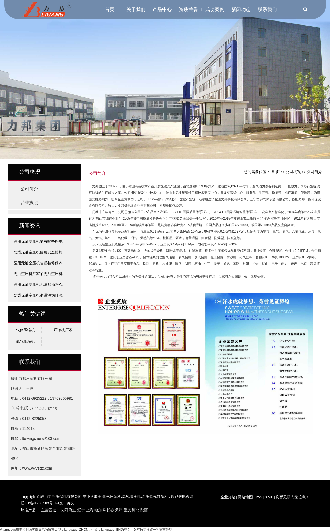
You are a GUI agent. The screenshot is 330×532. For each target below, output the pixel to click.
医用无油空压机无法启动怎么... (40, 284)
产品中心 (162, 9)
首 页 (275, 172)
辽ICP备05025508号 (37, 503)
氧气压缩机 (25, 341)
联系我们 (267, 9)
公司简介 (29, 189)
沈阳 (64, 510)
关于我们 (136, 9)
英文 (70, 503)
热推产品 (28, 510)
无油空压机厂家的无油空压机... (40, 274)
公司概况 (294, 172)
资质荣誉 (188, 9)
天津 (119, 510)
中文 (59, 503)
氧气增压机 (131, 497)
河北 (135, 510)
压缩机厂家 (63, 330)
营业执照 (29, 202)
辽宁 (81, 510)
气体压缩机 (25, 330)
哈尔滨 (100, 510)
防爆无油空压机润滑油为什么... (40, 295)
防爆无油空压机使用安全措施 (38, 252)
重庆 (127, 510)
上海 (90, 510)
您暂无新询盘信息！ (292, 497)
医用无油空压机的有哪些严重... (40, 241)
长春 (110, 510)
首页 (109, 9)
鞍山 (73, 510)
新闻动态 (241, 9)
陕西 (144, 510)
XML (269, 497)
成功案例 (214, 9)
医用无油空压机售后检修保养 (38, 263)
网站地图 (246, 497)
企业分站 (227, 497)
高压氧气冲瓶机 (155, 497)
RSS (258, 497)
